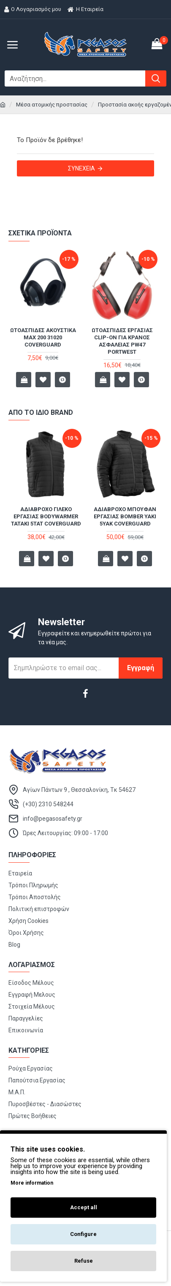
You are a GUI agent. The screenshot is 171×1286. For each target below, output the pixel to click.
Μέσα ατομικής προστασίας (51, 104)
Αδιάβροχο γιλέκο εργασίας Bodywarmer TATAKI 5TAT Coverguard (46, 516)
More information (32, 1183)
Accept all (83, 1207)
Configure (83, 1234)
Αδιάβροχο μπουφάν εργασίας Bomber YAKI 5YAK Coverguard (125, 516)
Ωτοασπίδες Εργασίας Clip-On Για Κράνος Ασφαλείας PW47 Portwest (125, 341)
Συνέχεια (81, 168)
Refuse (83, 1261)
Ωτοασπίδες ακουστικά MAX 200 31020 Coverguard (46, 337)
